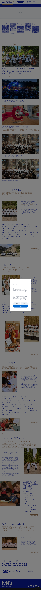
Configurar (24, 303)
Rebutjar (17, 303)
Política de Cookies (19, 300)
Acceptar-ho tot (20, 306)
